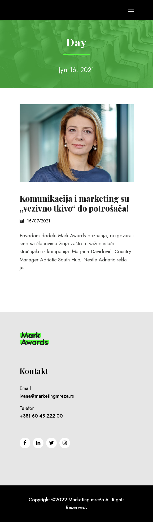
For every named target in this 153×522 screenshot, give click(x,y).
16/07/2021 (38, 221)
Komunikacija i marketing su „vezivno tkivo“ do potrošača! (74, 203)
